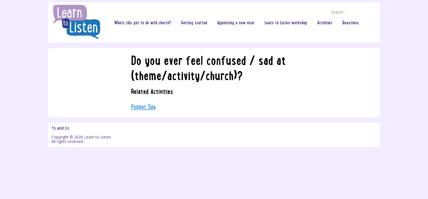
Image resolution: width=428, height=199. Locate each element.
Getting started (194, 22)
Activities (324, 22)
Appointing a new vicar (236, 22)
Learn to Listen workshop (286, 22)
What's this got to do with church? (142, 22)
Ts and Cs (60, 128)
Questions (350, 22)
